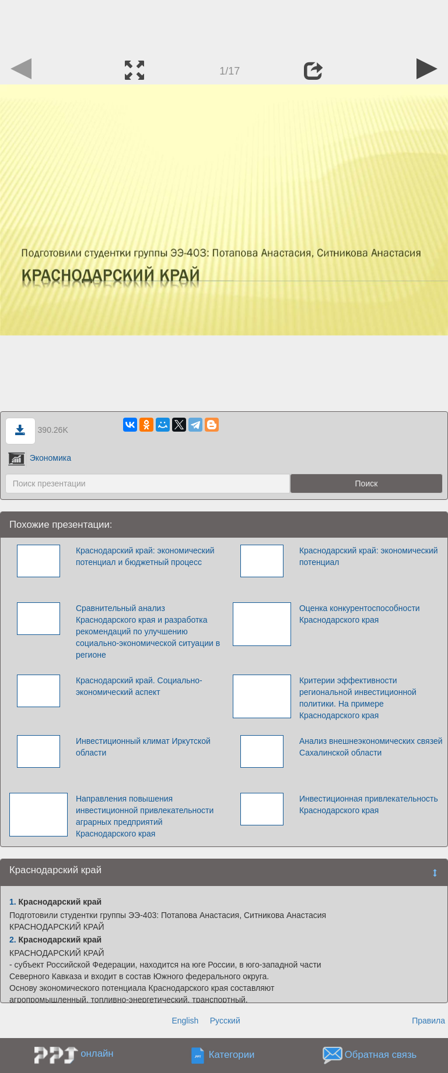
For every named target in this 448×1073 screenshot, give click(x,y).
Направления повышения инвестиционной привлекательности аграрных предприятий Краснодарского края (145, 816)
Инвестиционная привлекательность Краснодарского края (368, 804)
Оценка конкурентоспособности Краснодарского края (359, 613)
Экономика (39, 458)
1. (12, 901)
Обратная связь (381, 1054)
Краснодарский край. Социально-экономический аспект (139, 686)
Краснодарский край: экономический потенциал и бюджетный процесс (145, 556)
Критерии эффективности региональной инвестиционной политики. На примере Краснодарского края (357, 698)
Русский (225, 1020)
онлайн (96, 1053)
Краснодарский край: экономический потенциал (368, 556)
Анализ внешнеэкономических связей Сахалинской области (371, 746)
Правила (428, 1020)
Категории (232, 1054)
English (185, 1020)
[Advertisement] (224, 26)
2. (12, 939)
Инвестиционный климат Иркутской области (143, 746)
